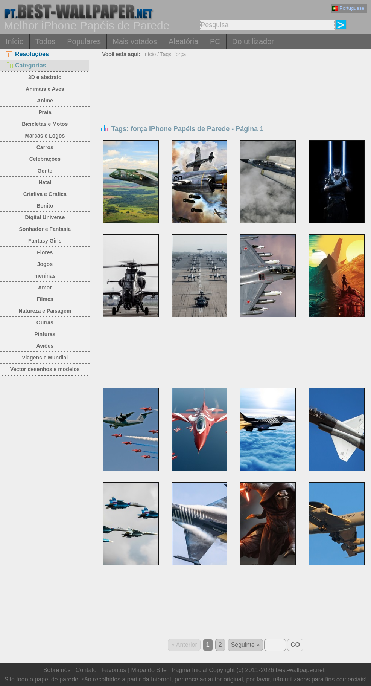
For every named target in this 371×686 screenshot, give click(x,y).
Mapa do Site (149, 670)
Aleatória (183, 41)
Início (15, 41)
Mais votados (135, 41)
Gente (44, 171)
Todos (45, 41)
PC (215, 41)
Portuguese (348, 8)
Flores (45, 252)
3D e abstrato (45, 77)
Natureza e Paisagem (44, 311)
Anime (45, 101)
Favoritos (114, 670)
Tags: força (173, 54)
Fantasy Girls (45, 241)
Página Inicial (189, 670)
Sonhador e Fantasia (45, 229)
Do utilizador (253, 41)
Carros (44, 147)
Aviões (44, 346)
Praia (44, 112)
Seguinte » (245, 645)
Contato (86, 670)
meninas (45, 276)
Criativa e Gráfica (45, 194)
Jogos (45, 264)
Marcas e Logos (45, 136)
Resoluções (27, 54)
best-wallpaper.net (300, 670)
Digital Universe (45, 217)
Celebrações (45, 159)
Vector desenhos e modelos (45, 369)
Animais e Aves (45, 89)
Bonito (44, 206)
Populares (84, 41)
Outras (44, 322)
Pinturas (44, 334)
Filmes (44, 299)
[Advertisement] (233, 117)
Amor (45, 287)
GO (295, 645)
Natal (44, 182)
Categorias (26, 65)
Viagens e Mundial (45, 357)
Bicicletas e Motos (45, 124)
